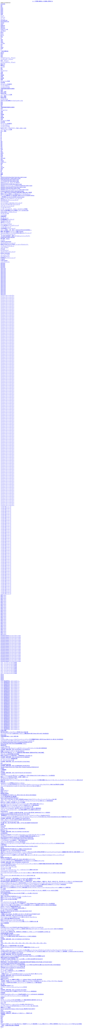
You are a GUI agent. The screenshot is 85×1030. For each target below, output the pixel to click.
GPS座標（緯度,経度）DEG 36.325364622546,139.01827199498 (16, 915)
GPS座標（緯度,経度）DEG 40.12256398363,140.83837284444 (16, 954)
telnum (2, 160)
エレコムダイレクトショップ (8, 243)
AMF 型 (2, 771)
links (2, 102)
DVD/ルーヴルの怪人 (6, 1011)
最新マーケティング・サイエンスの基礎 (11, 897)
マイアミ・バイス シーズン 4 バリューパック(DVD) (14, 987)
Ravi (2, 941)
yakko (2, 42)
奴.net (2, 33)
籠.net (2, 32)
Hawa (2, 1021)
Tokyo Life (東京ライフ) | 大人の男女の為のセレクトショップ (16, 233)
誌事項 (2, 789)
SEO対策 (3, 82)
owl (1, 46)
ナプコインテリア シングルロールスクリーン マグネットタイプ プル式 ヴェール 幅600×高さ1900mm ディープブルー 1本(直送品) (33, 884)
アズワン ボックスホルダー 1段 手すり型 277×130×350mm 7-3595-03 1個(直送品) (21, 808)
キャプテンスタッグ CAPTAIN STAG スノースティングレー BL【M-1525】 (20, 1005)
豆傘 (2, 787)
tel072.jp (3, 26)
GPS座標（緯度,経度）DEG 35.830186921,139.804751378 (15, 862)
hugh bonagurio (4, 811)
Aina (2, 1022)
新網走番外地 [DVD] (6, 912)
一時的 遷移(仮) (4, 51)
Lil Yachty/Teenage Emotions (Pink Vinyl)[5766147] (13, 963)
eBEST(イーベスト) (5, 222)
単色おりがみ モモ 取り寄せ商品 (9, 899)
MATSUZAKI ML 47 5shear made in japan (10, 178)
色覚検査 (3, 992)
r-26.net (2, 22)
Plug (2, 988)
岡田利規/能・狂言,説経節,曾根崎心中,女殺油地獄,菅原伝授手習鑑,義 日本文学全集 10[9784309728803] (26, 962)
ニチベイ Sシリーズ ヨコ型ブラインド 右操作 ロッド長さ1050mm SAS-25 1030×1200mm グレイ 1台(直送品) (28, 775)
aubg (2, 168)
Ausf (2, 1020)
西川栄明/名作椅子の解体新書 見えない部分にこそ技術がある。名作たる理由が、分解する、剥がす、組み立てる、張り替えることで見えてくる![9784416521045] (42, 881)
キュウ (2, 15)
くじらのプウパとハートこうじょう (10, 821)
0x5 (1, 170)
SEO (2, 69)
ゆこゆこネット (5, 218)
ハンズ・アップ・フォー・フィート (10, 960)
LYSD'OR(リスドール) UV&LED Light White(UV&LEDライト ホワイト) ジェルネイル (22, 927)
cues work (3, 158)
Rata (2, 940)
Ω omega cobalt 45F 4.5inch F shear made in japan (12, 191)
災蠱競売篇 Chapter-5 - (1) (7, 985)
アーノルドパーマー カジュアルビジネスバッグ (13, 1001)
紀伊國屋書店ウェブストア (7, 219)
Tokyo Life (3, 268)
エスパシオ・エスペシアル (7, 930)
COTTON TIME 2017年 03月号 (8, 865)
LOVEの (3, 827)
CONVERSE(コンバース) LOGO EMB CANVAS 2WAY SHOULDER (17, 838)
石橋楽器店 (3, 216)
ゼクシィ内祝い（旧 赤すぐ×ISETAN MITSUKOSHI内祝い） (16, 230)
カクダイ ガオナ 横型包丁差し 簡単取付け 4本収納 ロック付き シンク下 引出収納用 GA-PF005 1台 (25, 931)
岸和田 (2, 75)
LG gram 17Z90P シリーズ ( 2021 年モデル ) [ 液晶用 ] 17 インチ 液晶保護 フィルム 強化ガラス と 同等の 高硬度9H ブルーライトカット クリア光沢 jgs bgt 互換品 (41, 1023)
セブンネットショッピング (7, 206)
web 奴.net (3, 30)
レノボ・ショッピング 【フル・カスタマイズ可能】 (14, 209)
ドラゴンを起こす (5, 746)
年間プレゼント (5, 790)
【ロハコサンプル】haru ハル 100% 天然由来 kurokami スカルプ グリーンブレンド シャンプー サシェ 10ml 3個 (28, 799)
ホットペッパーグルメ (6, 224)
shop (2, 55)
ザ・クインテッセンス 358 (7, 760)
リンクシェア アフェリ (7, 59)
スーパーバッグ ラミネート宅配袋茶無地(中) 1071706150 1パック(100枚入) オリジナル (22, 860)
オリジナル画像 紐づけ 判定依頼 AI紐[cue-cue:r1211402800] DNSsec (17, 195)
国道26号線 (3, 93)
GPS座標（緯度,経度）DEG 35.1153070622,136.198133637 (15, 831)
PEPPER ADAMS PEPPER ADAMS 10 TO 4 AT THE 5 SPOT (15, 814)
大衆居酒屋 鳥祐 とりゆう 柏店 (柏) (9, 736)
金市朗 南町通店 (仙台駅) (7, 933)
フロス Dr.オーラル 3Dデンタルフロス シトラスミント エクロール (17, 740)
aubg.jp (2, 52)
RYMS (2, 937)
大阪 (2, 72)
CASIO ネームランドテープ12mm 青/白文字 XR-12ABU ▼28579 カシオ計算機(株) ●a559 (23, 956)
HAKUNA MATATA (5, 891)
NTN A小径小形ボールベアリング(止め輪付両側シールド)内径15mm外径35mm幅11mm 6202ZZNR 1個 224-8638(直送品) (31, 964)
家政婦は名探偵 (5, 793)
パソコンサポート (5, 85)
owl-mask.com (4, 20)
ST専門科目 (3, 844)
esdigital (2, 997)
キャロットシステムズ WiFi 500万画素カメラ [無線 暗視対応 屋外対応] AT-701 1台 (21, 999)
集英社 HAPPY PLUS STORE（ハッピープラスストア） (15, 244)
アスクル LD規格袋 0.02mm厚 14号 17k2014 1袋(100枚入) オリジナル (18, 859)
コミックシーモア (5, 254)
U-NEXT (3, 259)
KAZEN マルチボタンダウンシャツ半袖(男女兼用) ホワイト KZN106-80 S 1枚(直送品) (22, 994)
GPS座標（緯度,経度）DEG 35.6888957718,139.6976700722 (15, 818)
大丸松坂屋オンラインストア (8, 228)
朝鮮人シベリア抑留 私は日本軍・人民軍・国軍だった (14, 777)
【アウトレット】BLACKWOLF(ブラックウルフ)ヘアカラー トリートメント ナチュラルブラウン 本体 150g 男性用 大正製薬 (32, 784)
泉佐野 (2, 78)
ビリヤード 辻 (4, 99)
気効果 (2, 824)
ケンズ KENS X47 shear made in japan (10, 181)
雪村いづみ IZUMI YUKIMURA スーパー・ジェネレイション (16, 896)
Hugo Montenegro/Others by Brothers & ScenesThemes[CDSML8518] (17, 837)
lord (1, 874)
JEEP (2, 924)
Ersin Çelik (3, 825)
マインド (3, 17)
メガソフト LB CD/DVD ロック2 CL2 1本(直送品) (13, 841)
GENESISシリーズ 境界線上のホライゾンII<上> (13, 783)
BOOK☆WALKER (5, 253)
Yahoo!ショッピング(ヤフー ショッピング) (11, 198)
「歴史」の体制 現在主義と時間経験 (10, 1025)
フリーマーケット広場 (6, 94)
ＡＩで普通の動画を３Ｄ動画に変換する (42, 1)
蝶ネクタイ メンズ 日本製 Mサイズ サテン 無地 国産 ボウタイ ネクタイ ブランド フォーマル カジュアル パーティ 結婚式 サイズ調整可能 (36, 887)
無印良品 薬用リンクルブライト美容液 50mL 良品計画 (14, 732)
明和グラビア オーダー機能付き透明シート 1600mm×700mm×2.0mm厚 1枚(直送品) (21, 979)
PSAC (2, 1010)
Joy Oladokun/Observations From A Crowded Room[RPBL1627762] (16, 742)
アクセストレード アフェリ (8, 57)
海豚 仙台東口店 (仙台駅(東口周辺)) (10, 957)
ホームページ (4, 70)
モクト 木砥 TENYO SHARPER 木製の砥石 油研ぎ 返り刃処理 (16, 192)
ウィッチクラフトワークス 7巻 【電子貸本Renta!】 (13, 902)
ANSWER (3, 774)
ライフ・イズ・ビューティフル (9, 866)
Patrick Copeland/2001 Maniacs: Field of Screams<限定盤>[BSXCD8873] (18, 1008)
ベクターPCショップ (6, 227)
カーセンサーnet (5, 213)
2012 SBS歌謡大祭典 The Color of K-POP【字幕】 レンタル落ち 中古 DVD (19, 893)
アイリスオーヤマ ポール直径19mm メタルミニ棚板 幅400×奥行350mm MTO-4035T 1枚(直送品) (25, 733)
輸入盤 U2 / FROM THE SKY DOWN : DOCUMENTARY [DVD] (16, 911)
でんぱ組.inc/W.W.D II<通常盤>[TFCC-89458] (12, 953)
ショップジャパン (5, 261)
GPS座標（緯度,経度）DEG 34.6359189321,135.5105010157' (15, 749)
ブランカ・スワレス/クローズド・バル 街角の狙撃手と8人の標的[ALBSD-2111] (21, 809)
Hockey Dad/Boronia (9, 797)
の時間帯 (3, 1014)
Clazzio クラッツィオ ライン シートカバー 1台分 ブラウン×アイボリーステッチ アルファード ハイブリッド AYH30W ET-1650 (32, 843)
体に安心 (3, 984)
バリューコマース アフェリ (8, 62)
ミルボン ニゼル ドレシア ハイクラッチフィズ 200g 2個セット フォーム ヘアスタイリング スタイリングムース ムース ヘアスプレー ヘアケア (37, 950)
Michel (2, 847)
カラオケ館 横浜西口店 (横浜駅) (9, 796)
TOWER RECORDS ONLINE (8, 237)
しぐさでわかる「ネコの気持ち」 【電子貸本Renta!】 (14, 840)
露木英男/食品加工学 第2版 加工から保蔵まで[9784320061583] (16, 849)
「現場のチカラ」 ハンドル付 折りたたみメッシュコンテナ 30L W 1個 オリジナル (21, 973)
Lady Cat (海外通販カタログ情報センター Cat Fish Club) (14, 210)
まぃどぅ (3, 18)
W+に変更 (3, 889)
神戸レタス (3, 595)
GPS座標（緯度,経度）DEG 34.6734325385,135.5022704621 (15, 761)
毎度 (2, 90)
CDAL (2, 998)
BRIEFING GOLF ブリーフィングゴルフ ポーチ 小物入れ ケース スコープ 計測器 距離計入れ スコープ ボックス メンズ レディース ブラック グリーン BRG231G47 (42, 780)
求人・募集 (3, 96)
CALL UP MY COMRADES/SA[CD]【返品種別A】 (13, 828)
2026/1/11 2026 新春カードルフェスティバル (12, 100)
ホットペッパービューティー (8, 234)
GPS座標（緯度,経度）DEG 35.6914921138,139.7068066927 (15, 757)
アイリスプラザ (5, 201)
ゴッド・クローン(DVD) (7, 969)
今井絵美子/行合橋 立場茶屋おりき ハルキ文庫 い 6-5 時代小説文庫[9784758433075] (22, 959)
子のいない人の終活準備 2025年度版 (10, 754)
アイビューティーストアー (7, 295)
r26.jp (2, 24)
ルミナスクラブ (5, 250)
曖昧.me (3, 65)
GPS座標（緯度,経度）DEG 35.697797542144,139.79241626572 (16, 772)
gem (2, 44)
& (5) (2, 856)
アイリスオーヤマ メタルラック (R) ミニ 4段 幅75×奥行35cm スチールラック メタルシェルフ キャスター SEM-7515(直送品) (32, 928)
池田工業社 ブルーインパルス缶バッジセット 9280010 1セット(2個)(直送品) (20, 805)
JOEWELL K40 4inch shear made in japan (10, 188)
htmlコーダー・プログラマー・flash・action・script (13, 128)
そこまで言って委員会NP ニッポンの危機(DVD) (13, 970)
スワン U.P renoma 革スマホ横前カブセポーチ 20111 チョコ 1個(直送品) (19, 991)
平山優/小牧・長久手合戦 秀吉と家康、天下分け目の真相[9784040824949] (19, 822)
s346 (2, 39)
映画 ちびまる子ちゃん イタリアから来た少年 (12, 920)
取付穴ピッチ (4, 830)
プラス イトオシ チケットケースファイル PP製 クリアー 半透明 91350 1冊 (19, 921)
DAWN (2, 768)
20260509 (3, 4)
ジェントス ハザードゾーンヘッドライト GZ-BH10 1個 (14, 995)
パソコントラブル (5, 87)
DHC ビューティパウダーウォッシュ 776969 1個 (13, 966)
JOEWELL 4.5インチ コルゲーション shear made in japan (14, 189)
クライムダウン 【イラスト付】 (9, 871)
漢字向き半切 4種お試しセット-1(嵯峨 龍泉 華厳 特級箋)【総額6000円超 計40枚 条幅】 (22, 752)
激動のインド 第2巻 (6, 1007)
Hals (2, 1018)
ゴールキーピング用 (6, 868)
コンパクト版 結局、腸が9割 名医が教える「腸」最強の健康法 (16, 880)
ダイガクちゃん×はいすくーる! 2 (9, 778)
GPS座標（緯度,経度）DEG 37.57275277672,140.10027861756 (16, 975)
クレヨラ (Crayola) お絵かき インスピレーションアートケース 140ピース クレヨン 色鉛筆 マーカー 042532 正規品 (29, 890)
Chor (2, 900)
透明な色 (3, 781)
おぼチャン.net (4, 29)
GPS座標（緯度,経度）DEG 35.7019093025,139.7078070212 (15, 939)
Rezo (2, 944)
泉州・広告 (3, 91)
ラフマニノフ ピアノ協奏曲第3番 (9, 758)
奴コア (2, 35)
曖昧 (2, 174)
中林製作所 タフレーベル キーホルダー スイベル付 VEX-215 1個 (17, 806)
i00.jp (2, 53)
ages (2, 763)
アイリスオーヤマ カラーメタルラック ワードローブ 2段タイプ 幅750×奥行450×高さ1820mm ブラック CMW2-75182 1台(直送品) (33, 872)
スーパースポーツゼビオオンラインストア (11, 203)
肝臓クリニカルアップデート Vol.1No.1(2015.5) (12, 751)
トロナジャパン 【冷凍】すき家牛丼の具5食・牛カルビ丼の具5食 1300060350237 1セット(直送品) (25, 812)
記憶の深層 (3, 730)
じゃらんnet (4, 215)
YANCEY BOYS (4, 978)
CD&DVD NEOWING (6, 241)
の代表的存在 (4, 833)
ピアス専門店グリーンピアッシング (10, 225)
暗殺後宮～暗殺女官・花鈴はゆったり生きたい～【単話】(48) (16, 1013)
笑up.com (3, 63)
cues (2, 166)
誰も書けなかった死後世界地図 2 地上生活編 (12, 945)
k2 (1, 38)
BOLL (2, 1016)
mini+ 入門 (3, 1002)
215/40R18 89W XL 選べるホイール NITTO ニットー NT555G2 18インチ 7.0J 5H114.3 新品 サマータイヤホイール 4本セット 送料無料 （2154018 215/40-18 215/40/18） (42, 951)
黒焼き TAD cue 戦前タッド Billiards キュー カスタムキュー (16, 194)
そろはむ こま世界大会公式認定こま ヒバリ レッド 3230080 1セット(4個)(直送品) (21, 982)
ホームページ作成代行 (6, 84)
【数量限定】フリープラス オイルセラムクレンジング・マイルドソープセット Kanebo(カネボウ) (25, 815)
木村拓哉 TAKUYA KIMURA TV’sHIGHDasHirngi (13, 967)
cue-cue (2, 167)
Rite (1, 948)
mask (2, 48)
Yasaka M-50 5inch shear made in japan (10, 179)
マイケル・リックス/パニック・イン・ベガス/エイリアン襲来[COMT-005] (19, 869)
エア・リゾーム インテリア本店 (9, 662)
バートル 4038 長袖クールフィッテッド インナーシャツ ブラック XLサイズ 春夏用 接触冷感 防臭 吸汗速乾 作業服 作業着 (31, 863)
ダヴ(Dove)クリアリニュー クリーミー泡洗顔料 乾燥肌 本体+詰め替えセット (20, 836)
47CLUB (3, 249)
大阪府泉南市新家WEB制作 (8, 88)
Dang (2, 7)
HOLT (2, 1026)
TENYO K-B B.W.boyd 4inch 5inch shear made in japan (14, 177)
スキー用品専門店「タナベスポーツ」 (10, 681)
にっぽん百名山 (5, 894)
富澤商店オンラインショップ (8, 257)
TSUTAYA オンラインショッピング (9, 200)
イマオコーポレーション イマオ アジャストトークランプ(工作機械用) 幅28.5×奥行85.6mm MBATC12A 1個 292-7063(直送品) (32, 739)
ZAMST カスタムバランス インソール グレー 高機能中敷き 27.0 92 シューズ (20, 947)
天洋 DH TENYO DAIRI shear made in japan (11, 184)
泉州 (2, 73)
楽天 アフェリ (5, 60)
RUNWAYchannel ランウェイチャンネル (11, 635)
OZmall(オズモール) (6, 221)
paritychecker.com (5, 21)
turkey (2, 47)
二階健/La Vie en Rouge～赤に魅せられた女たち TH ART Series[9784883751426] (20, 914)
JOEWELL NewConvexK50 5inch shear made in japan (13, 187)
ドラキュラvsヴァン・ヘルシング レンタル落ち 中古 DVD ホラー (17, 1004)
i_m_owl (3, 43)
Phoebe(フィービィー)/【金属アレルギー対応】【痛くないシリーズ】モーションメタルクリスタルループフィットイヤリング (32, 855)
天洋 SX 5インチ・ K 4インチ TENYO (10, 182)
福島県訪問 (3, 745)
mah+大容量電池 (5, 923)
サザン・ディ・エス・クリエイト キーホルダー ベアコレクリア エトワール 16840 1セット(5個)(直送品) (27, 800)
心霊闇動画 (3, 769)
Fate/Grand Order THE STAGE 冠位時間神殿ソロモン (14, 743)
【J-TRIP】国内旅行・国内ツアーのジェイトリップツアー (15, 236)
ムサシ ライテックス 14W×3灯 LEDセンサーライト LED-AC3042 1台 (18, 875)
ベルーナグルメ (5, 247)
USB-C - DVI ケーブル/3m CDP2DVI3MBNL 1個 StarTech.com (16, 819)
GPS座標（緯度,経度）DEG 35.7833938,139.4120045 (13, 989)
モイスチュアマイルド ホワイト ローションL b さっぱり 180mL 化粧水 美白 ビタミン (22, 803)
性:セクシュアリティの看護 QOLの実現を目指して (13, 908)
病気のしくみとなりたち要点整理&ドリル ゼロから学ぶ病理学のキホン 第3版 (20, 878)
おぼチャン (3, 162)
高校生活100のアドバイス (7, 976)
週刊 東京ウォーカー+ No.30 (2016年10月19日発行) (13, 850)
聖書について (4, 792)
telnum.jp (3, 25)
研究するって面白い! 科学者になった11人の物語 (13, 802)
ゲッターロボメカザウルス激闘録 (9, 909)
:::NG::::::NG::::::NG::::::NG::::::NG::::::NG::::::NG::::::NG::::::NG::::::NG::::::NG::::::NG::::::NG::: (24, 943)
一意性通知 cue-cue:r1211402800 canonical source (12, 197)
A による (3, 877)
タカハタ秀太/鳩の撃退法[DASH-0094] (10, 918)
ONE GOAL (3, 735)
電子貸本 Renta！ (5, 238)
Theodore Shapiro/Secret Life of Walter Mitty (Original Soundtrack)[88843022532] (20, 767)
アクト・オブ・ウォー (6, 972)
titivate (2, 674)
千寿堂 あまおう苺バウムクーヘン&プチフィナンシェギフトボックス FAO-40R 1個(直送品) (24, 748)
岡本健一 (3, 925)
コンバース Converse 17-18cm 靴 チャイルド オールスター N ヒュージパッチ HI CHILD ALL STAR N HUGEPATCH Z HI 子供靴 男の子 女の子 (36, 816)
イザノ (2, 737)
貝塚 (2, 76)
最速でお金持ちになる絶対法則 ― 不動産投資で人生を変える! (16, 755)
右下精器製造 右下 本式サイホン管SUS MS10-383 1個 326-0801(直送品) (18, 795)
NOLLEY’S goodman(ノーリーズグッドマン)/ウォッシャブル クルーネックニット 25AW (23, 834)
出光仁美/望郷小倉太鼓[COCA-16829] (10, 934)
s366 (2, 40)
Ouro (2, 1017)
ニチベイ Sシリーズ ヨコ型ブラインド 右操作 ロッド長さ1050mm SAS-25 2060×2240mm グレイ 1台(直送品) (28, 903)
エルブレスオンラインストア (8, 251)
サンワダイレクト (5, 256)
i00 (1, 164)
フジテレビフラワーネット (7, 246)
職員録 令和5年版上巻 (6, 857)
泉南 (2, 79)
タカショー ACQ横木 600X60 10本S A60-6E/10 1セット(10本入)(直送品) (18, 936)
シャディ (3, 240)
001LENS (3, 263)
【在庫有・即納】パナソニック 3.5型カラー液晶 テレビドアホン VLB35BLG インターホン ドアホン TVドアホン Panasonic (32, 981)
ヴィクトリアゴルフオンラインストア (10, 204)
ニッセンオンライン (6, 207)
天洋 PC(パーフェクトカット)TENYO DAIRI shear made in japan (16, 185)
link (1, 5)
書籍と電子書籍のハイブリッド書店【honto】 (12, 231)
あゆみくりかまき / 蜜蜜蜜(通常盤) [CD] (11, 906)
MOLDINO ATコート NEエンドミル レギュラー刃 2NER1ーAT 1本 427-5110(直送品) (22, 886)
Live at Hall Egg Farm (6, 764)
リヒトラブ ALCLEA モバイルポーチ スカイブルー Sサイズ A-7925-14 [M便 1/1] (21, 786)
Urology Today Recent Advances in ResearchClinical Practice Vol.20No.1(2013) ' (19, 846)
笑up (2, 172)
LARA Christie (4, 260)
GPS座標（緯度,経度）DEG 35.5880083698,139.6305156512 (15, 765)
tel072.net (3, 28)
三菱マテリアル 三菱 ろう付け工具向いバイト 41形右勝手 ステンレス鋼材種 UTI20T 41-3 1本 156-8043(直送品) (29, 905)
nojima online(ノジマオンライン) (9, 212)
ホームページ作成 (5, 81)
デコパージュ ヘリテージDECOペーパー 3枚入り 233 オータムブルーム (19, 917)
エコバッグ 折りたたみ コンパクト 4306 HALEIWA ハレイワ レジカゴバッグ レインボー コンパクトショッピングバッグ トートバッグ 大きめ (36, 883)
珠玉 (2, 36)
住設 (2, 14)
